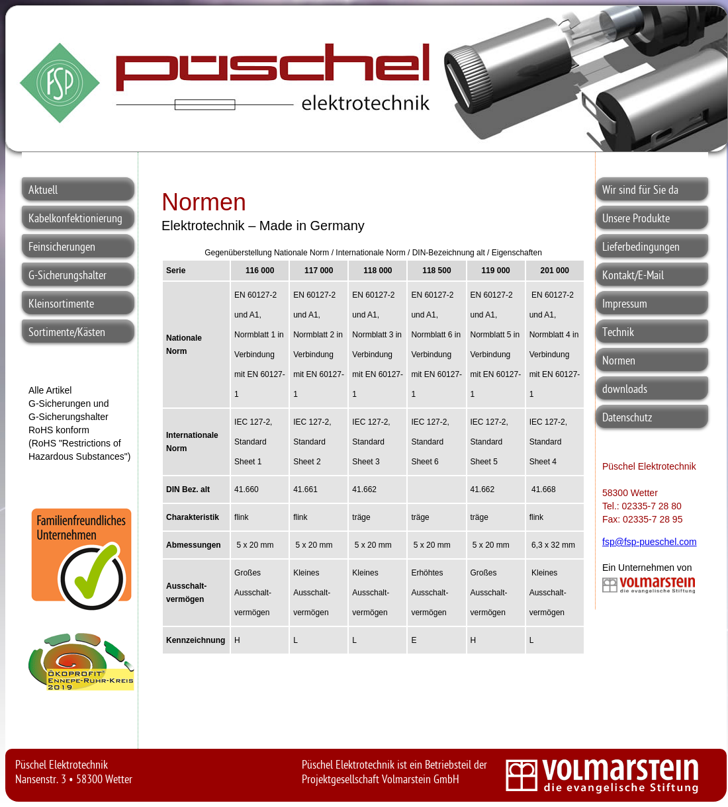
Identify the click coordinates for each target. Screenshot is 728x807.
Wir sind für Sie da (640, 190)
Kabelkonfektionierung (75, 219)
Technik (618, 333)
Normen (618, 361)
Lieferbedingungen (641, 247)
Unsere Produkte (636, 219)
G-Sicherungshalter (67, 276)
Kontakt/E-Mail (633, 276)
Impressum (624, 304)
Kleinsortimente (61, 304)
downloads (624, 390)
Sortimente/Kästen (66, 333)
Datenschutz (627, 418)
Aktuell (43, 190)
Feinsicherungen (61, 247)
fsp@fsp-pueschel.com (649, 541)
